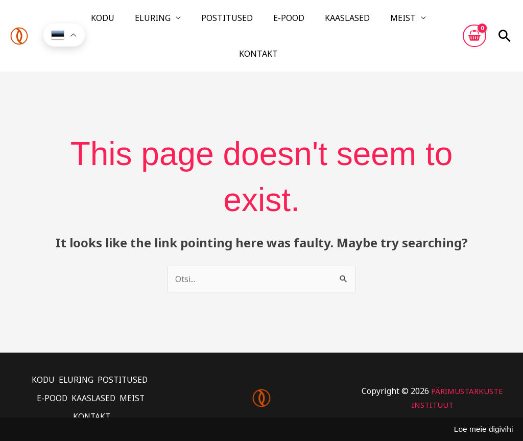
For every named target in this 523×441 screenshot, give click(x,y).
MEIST (352, 22)
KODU (113, 22)
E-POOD (262, 22)
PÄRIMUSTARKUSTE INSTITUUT (432, 370)
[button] (504, 22)
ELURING (151, 22)
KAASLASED (308, 22)
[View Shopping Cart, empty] (474, 22)
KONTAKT (402, 22)
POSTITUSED (213, 22)
